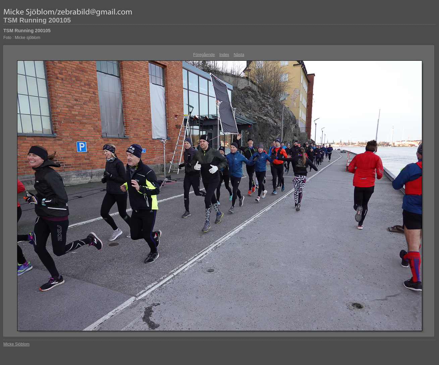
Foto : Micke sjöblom (21, 37)
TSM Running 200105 (37, 20)
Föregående (204, 54)
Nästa (239, 54)
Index (224, 54)
